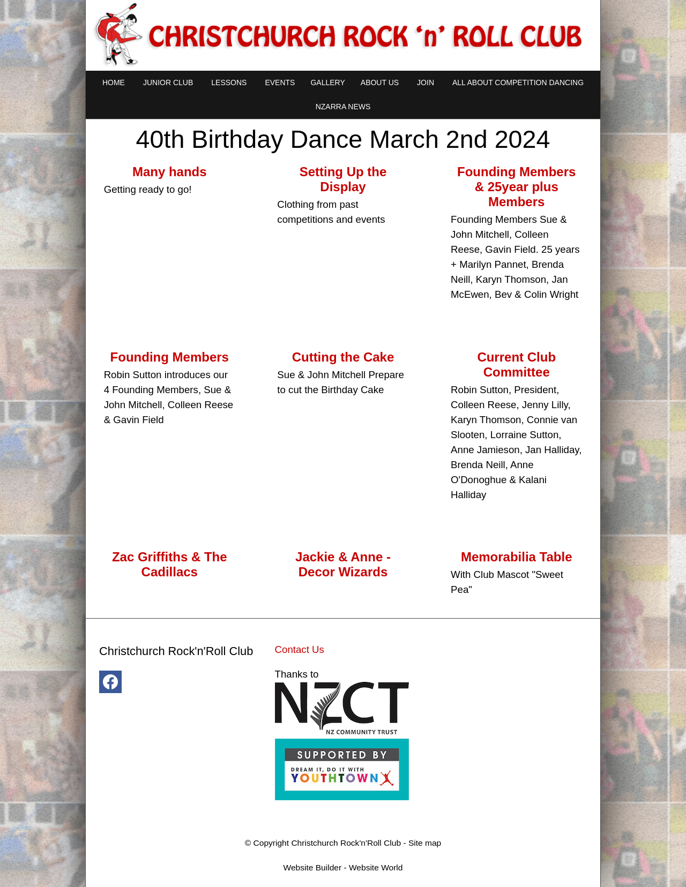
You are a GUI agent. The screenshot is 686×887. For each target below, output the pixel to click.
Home (113, 82)
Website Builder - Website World (343, 867)
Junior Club (168, 82)
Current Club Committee (516, 364)
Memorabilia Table (516, 557)
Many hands (169, 171)
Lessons (229, 82)
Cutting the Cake (343, 357)
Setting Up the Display (343, 179)
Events (280, 82)
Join (425, 82)
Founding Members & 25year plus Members (516, 186)
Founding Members (169, 357)
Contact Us (299, 649)
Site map (424, 842)
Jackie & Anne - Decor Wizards (343, 564)
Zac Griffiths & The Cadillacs (169, 564)
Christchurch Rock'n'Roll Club (346, 842)
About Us (380, 82)
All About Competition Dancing (518, 82)
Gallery (327, 82)
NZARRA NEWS (343, 106)
